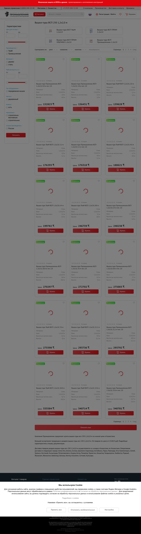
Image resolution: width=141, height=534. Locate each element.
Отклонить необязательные (83, 510)
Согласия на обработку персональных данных (99, 491)
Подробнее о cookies (70, 498)
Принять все (56, 510)
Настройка (109, 510)
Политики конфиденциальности (65, 491)
